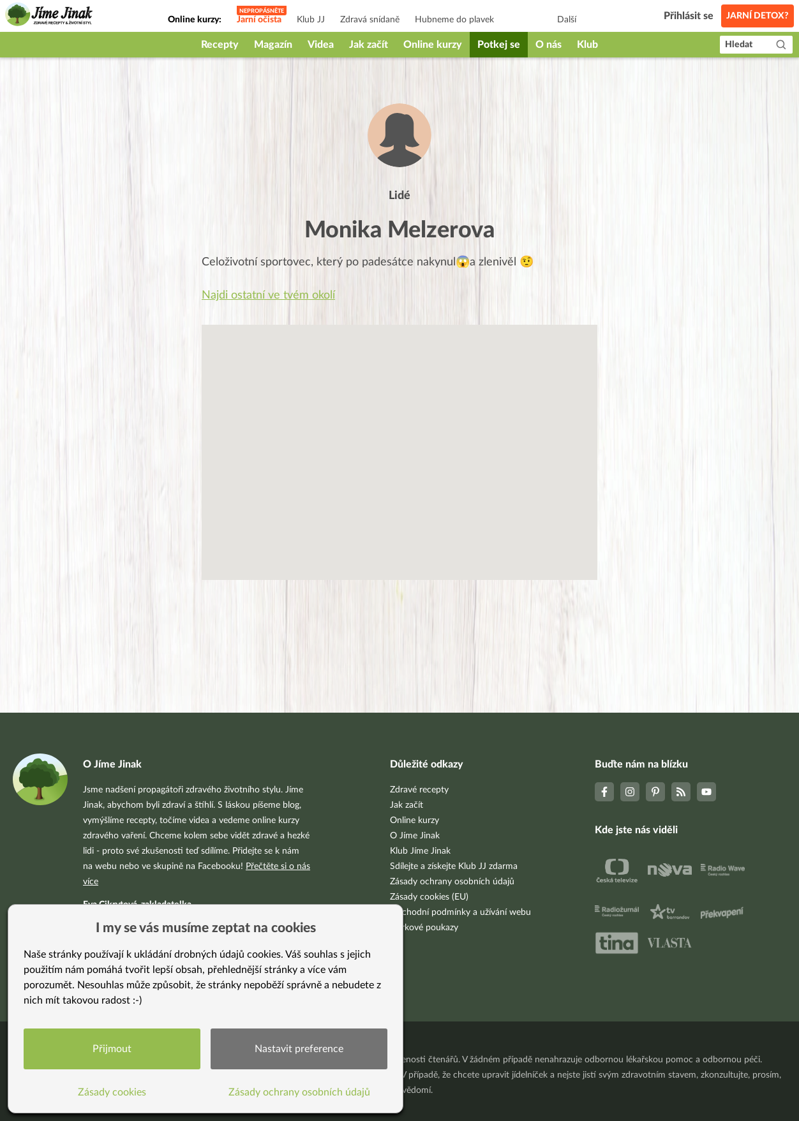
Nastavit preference (299, 1049)
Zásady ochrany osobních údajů (452, 881)
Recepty (220, 45)
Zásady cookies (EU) (429, 897)
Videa (321, 45)
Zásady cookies (112, 1092)
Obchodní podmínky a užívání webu (460, 912)
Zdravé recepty (419, 789)
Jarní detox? (757, 15)
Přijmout (112, 1049)
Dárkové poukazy (424, 927)
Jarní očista (259, 19)
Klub (587, 45)
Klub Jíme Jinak (420, 851)
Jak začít (368, 45)
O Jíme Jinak (415, 835)
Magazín (273, 45)
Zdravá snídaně (370, 19)
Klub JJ (311, 19)
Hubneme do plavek (454, 19)
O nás (548, 45)
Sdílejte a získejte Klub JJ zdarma (454, 866)
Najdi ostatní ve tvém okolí (268, 295)
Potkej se (498, 45)
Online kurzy (432, 45)
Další (566, 19)
